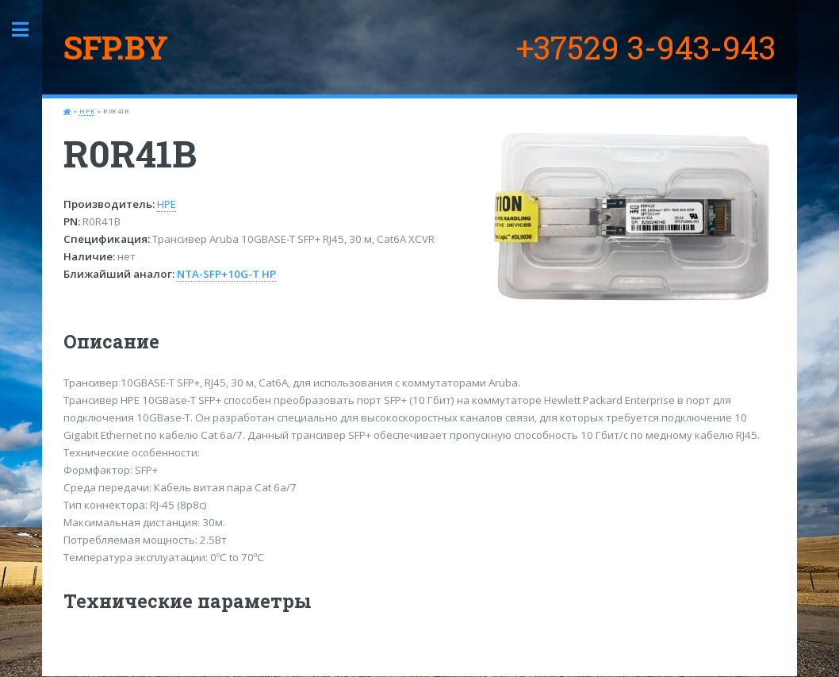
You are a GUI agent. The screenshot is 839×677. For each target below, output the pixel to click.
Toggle (28, 30)
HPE (86, 111)
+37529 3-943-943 (646, 47)
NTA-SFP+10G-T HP (226, 274)
